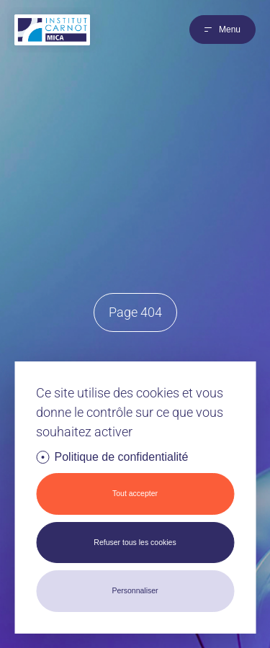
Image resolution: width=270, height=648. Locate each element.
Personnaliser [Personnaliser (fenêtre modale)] (135, 590)
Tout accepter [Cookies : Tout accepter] (135, 493)
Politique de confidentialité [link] (122, 457)
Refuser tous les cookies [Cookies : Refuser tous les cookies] (135, 542)
